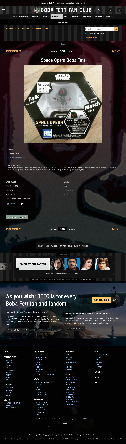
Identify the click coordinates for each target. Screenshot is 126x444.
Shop (97, 364)
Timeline (9, 380)
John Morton (70, 387)
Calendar (99, 17)
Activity (68, 355)
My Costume (10, 388)
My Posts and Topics (13, 403)
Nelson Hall (70, 399)
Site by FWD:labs (89, 435)
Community (88, 17)
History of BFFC (101, 362)
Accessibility (68, 435)
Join (120, 10)
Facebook (54, 246)
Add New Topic (11, 408)
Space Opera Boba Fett (17, 157)
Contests (69, 357)
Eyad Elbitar (70, 397)
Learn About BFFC (75, 329)
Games (38, 372)
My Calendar (70, 377)
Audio (38, 362)
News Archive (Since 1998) (44, 382)
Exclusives (39, 385)
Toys (102, 34)
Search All (91, 34)
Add (46, 28)
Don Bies (68, 385)
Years (8, 377)
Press (98, 360)
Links (67, 364)
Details (8, 393)
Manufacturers (11, 370)
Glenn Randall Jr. (72, 394)
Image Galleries (41, 357)
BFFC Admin (15, 203)
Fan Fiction (39, 369)
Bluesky (77, 246)
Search (97, 372)
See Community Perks (17, 330)
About (109, 17)
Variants (9, 390)
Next (116, 51)
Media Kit (99, 357)
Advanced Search (91, 38)
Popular (25, 28)
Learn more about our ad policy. (84, 279)
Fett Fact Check (41, 392)
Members (69, 360)
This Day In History (42, 405)
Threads (85, 246)
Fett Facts (39, 407)
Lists (7, 368)
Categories (9, 363)
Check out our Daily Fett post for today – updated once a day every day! (63, 3)
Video (38, 367)
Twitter (63, 246)
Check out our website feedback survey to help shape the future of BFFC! (63, 419)
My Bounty (9, 360)
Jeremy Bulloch (71, 404)
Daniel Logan (70, 382)
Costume (36, 17)
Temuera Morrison (72, 380)
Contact (99, 367)
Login (109, 10)
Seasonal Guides (41, 394)
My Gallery (37, 28)
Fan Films (39, 364)
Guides (38, 387)
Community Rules (35, 435)
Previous (13, 51)
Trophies (69, 369)
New (17, 28)
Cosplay (9, 395)
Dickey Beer (70, 392)
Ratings (8, 372)
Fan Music (39, 360)
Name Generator (71, 362)
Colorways (9, 365)
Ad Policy (78, 435)
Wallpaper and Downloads (45, 374)
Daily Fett (39, 355)
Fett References (41, 410)
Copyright (46, 435)
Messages (69, 367)
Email (70, 246)
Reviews (8, 375)
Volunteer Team (101, 355)
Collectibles (24, 17)
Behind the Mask (41, 402)
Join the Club (101, 299)
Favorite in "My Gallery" (17, 217)
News (67, 17)
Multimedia (57, 17)
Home (15, 17)
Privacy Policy (57, 435)
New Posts (9, 405)
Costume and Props (72, 402)
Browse (9, 28)
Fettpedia (76, 17)
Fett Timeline (40, 412)
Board (46, 17)
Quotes (38, 415)
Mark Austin (70, 390)
